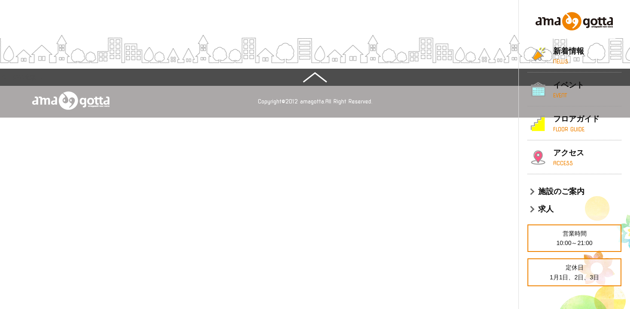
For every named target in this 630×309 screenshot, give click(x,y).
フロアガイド (587, 124)
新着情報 (587, 56)
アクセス (587, 157)
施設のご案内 (561, 191)
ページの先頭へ (21, 77)
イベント (587, 90)
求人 (546, 209)
